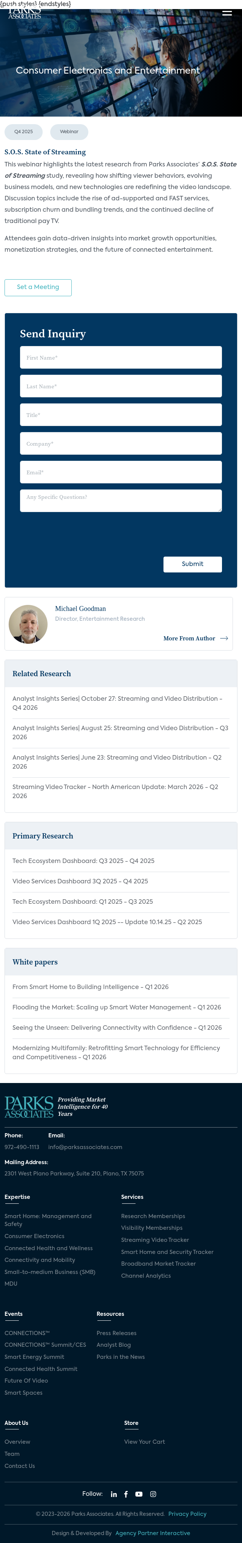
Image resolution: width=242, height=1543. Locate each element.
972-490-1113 (22, 1147)
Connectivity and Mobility (40, 1260)
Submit (192, 565)
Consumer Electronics (35, 1236)
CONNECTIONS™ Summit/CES (45, 1345)
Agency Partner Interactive (153, 1533)
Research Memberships (153, 1216)
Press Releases (117, 1333)
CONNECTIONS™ (27, 1333)
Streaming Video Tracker (155, 1240)
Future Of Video (26, 1381)
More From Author (196, 638)
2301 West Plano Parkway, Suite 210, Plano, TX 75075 (74, 1174)
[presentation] (77, 533)
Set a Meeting (38, 288)
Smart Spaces (24, 1393)
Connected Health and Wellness (49, 1248)
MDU (11, 1284)
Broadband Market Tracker (158, 1264)
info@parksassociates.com (85, 1147)
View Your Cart (144, 1442)
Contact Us (20, 1466)
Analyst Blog (114, 1345)
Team (12, 1454)
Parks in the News (121, 1357)
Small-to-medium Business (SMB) (50, 1272)
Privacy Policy (187, 1514)
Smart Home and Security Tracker (167, 1252)
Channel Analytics (146, 1276)
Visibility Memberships (152, 1228)
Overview (17, 1442)
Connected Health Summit (41, 1369)
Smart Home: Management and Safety (48, 1221)
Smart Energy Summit (34, 1357)
